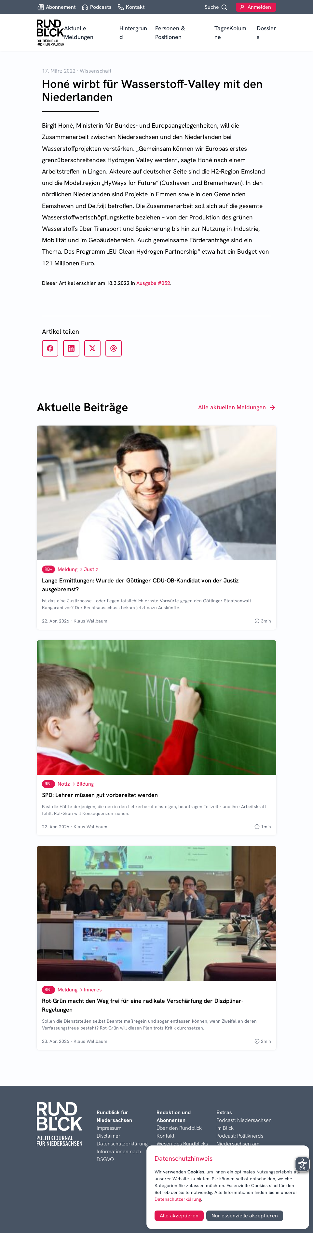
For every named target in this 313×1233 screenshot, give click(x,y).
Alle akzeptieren (179, 1215)
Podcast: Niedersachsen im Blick (244, 1124)
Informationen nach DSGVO (119, 1155)
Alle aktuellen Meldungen (237, 407)
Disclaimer (108, 1135)
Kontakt (165, 1135)
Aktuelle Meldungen (78, 32)
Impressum (109, 1128)
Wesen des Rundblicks (182, 1143)
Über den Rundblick (179, 1128)
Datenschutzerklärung (178, 1199)
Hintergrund (133, 32)
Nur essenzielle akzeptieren (244, 1215)
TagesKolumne (230, 32)
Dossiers (266, 32)
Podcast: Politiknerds (239, 1135)
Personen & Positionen (170, 32)
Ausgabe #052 (153, 283)
